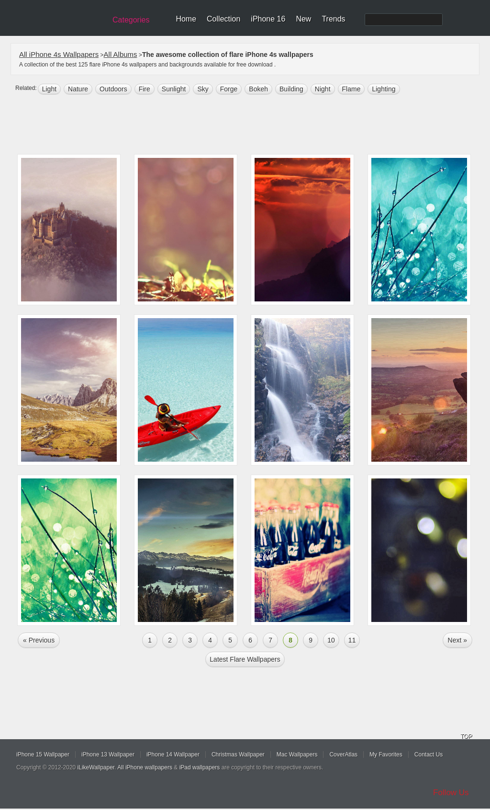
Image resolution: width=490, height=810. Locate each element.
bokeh (258, 89)
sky (202, 89)
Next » (457, 640)
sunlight (174, 89)
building (291, 89)
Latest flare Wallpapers (245, 659)
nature (78, 89)
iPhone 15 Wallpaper (42, 754)
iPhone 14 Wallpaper (173, 754)
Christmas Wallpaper (238, 754)
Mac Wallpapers (297, 754)
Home (186, 19)
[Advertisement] (251, 125)
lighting (383, 89)
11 (352, 640)
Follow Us (451, 792)
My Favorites (385, 754)
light (49, 89)
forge (229, 89)
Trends (333, 19)
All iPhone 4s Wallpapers (59, 54)
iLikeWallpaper (96, 767)
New (303, 19)
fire (144, 89)
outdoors (113, 89)
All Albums (120, 54)
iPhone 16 (268, 19)
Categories (130, 20)
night (323, 89)
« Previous (39, 640)
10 (331, 640)
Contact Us (428, 754)
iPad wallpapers (199, 767)
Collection (223, 19)
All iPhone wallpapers (144, 767)
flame (351, 89)
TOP (466, 736)
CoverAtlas (343, 754)
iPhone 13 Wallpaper (107, 754)
